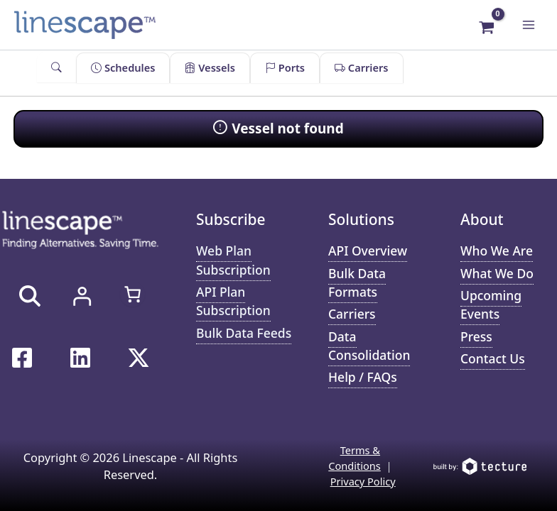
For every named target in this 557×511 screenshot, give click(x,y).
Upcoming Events (490, 304)
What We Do (497, 273)
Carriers (361, 67)
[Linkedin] (80, 357)
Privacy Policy (363, 481)
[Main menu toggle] (528, 25)
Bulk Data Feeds (243, 332)
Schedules (123, 67)
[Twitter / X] (138, 357)
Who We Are (496, 250)
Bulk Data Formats (357, 282)
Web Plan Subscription (233, 260)
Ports (285, 67)
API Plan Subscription (233, 301)
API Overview (367, 250)
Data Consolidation (369, 345)
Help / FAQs (362, 376)
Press (476, 336)
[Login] (81, 296)
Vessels (209, 67)
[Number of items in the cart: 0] (132, 294)
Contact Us (492, 358)
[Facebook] (22, 357)
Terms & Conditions (354, 458)
